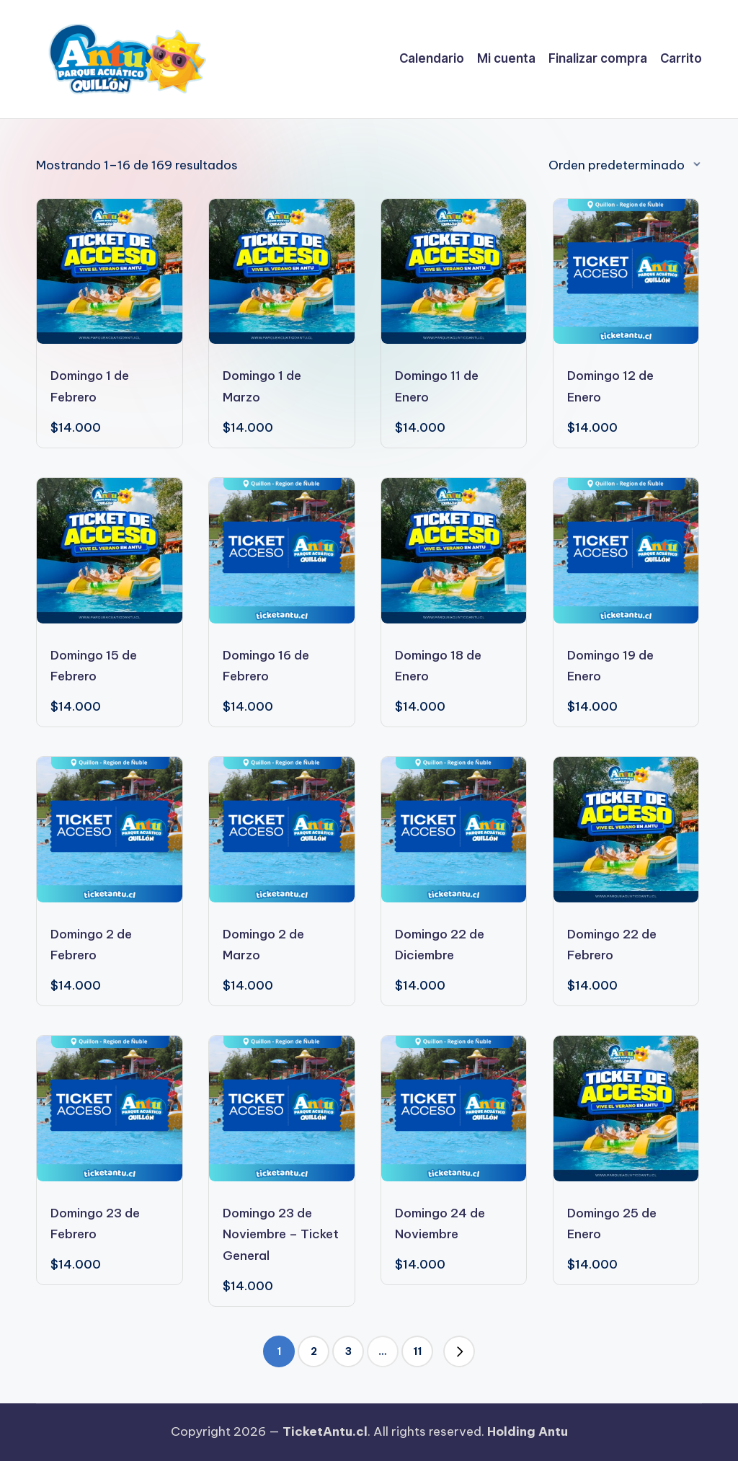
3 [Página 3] (348, 1351)
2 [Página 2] (314, 1351)
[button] (459, 1351)
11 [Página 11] (417, 1351)
